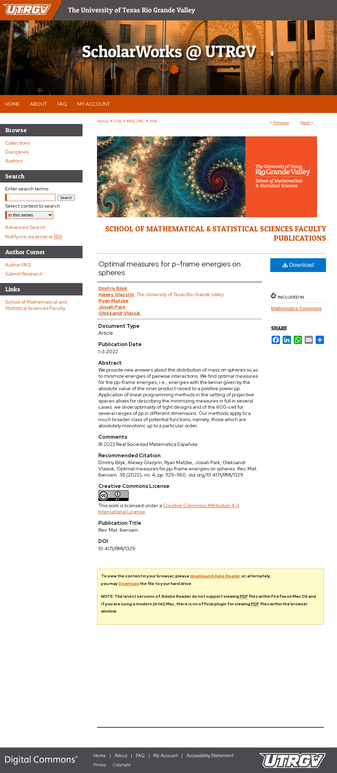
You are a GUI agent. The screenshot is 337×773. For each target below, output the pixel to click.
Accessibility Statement (209, 756)
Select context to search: (33, 206)
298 (153, 121)
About (121, 756)
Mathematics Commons (296, 308)
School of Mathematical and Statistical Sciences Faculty (36, 305)
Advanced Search (25, 227)
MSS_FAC (135, 121)
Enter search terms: (27, 189)
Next (305, 122)
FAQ (140, 756)
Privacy (100, 764)
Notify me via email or (33, 236)
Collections (17, 143)
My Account (165, 756)
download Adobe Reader (215, 576)
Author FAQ (18, 265)
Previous (281, 122)
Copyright (122, 764)
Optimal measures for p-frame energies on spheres (169, 268)
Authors (14, 161)
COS (117, 121)
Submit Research (24, 274)
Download (298, 265)
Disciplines (17, 152)
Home (103, 121)
